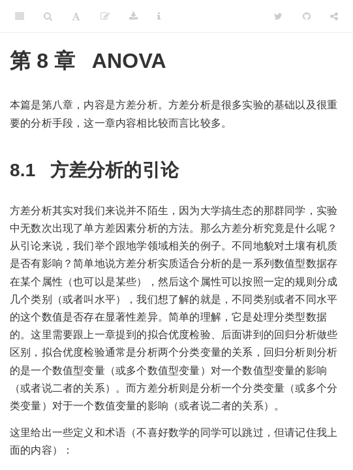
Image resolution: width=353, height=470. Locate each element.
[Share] (334, 16)
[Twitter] (278, 16)
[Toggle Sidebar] (19, 16)
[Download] (133, 16)
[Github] (306, 16)
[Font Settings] (76, 16)
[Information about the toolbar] (158, 16)
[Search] (48, 16)
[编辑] (105, 16)
